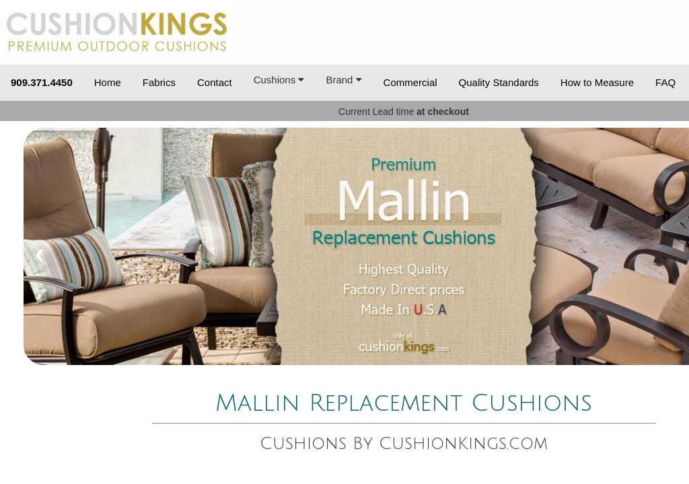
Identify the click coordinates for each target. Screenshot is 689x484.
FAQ (665, 82)
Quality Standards (499, 82)
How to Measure (597, 82)
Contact (214, 82)
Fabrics (159, 82)
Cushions (279, 79)
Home (107, 82)
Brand (343, 79)
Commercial (410, 82)
